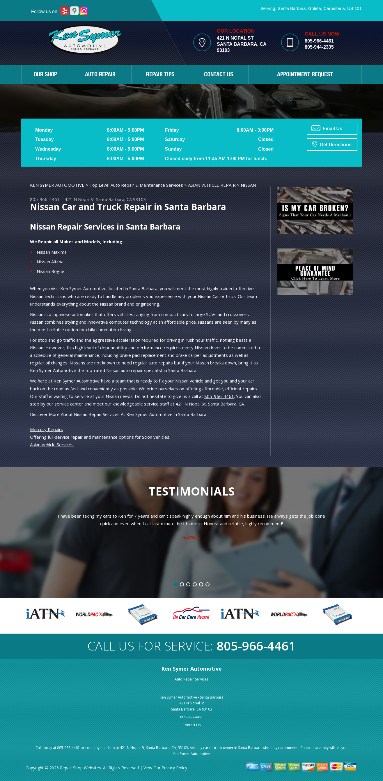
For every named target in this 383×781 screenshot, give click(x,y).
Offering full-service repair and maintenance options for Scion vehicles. (100, 437)
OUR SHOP (45, 75)
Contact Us (191, 724)
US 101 (354, 8)
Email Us (326, 128)
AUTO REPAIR (100, 75)
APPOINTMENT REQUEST (305, 75)
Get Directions (332, 144)
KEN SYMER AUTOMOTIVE (57, 185)
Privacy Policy (174, 768)
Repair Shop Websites (80, 768)
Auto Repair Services (191, 679)
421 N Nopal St (80, 199)
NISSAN (248, 185)
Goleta (314, 8)
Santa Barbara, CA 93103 (121, 199)
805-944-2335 (319, 47)
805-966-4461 (319, 40)
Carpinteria (334, 8)
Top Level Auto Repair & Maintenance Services (136, 185)
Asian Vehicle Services (52, 444)
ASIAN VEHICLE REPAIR (212, 185)
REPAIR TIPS (160, 75)
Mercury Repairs (46, 429)
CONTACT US (218, 75)
